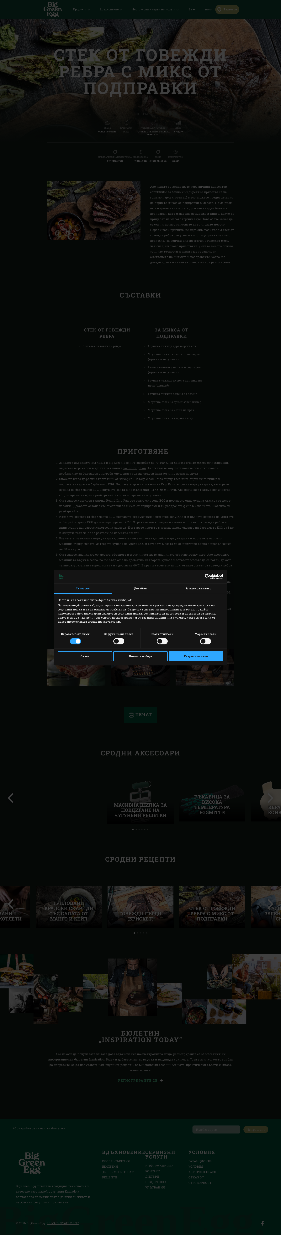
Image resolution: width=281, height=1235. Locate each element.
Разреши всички (196, 656)
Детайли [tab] (140, 588)
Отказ (85, 656)
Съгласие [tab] (82, 588)
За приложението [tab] (198, 588)
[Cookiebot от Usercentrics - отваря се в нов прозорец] (206, 576)
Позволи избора (140, 656)
